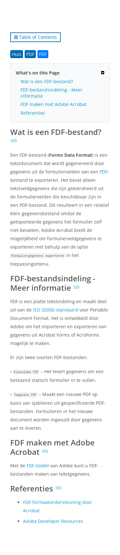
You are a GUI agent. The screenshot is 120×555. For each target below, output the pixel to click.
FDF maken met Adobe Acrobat (53, 104)
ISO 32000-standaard (55, 310)
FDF (43, 54)
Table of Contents (35, 37)
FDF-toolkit (38, 466)
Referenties (32, 113)
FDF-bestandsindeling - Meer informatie (51, 93)
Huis (16, 54)
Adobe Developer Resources (53, 521)
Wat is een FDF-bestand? (46, 81)
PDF (30, 54)
